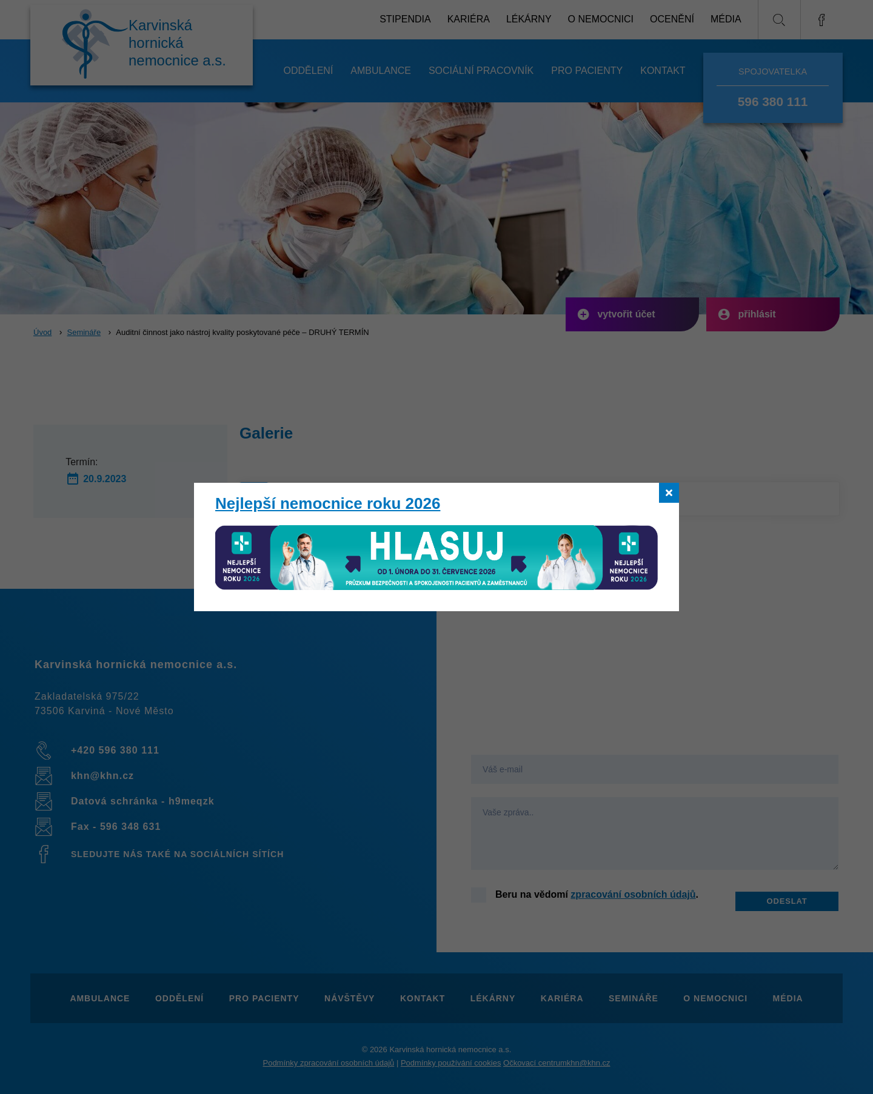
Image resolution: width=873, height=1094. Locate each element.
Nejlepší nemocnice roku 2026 (327, 503)
